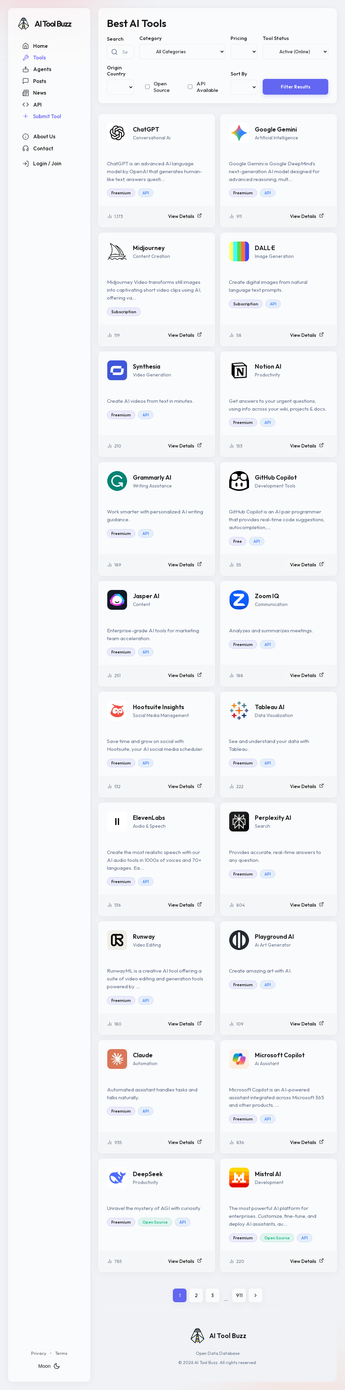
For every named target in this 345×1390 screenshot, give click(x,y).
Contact (37, 148)
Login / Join (41, 163)
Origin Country (116, 71)
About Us (38, 136)
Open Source (162, 86)
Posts (34, 81)
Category (150, 38)
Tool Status (276, 38)
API (32, 104)
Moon (49, 1366)
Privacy (38, 1353)
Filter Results (295, 87)
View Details (185, 216)
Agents (36, 69)
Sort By (239, 74)
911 (239, 1295)
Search (115, 39)
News (34, 93)
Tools (34, 57)
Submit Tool (41, 116)
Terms (61, 1353)
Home (35, 45)
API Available (207, 86)
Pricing (239, 38)
